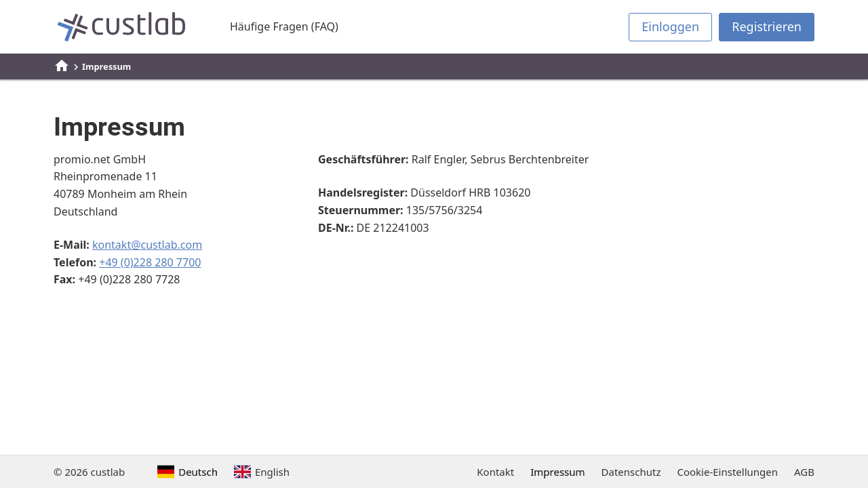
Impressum (557, 472)
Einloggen (670, 26)
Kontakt (495, 472)
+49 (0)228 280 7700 (150, 262)
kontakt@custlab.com (147, 244)
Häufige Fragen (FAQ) (284, 26)
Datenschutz (631, 472)
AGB (804, 472)
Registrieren (767, 26)
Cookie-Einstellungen (727, 472)
